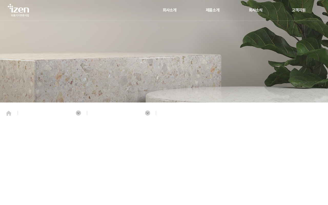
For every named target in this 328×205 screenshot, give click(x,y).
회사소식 (256, 10)
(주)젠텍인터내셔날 (19, 10)
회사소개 (170, 10)
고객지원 (299, 10)
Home (10, 115)
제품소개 (213, 10)
